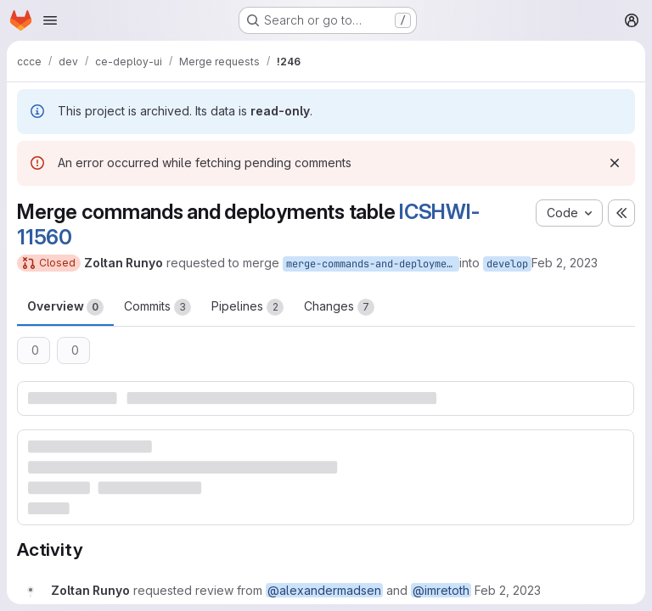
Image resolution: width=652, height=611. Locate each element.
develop (507, 264)
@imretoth (441, 590)
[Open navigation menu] (50, 20)
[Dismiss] (614, 163)
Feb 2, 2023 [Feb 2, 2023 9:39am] (564, 262)
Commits (157, 307)
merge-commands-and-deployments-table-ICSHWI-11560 (372, 264)
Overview (65, 307)
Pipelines (247, 307)
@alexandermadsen (324, 590)
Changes (339, 307)
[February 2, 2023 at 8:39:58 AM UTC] (508, 590)
